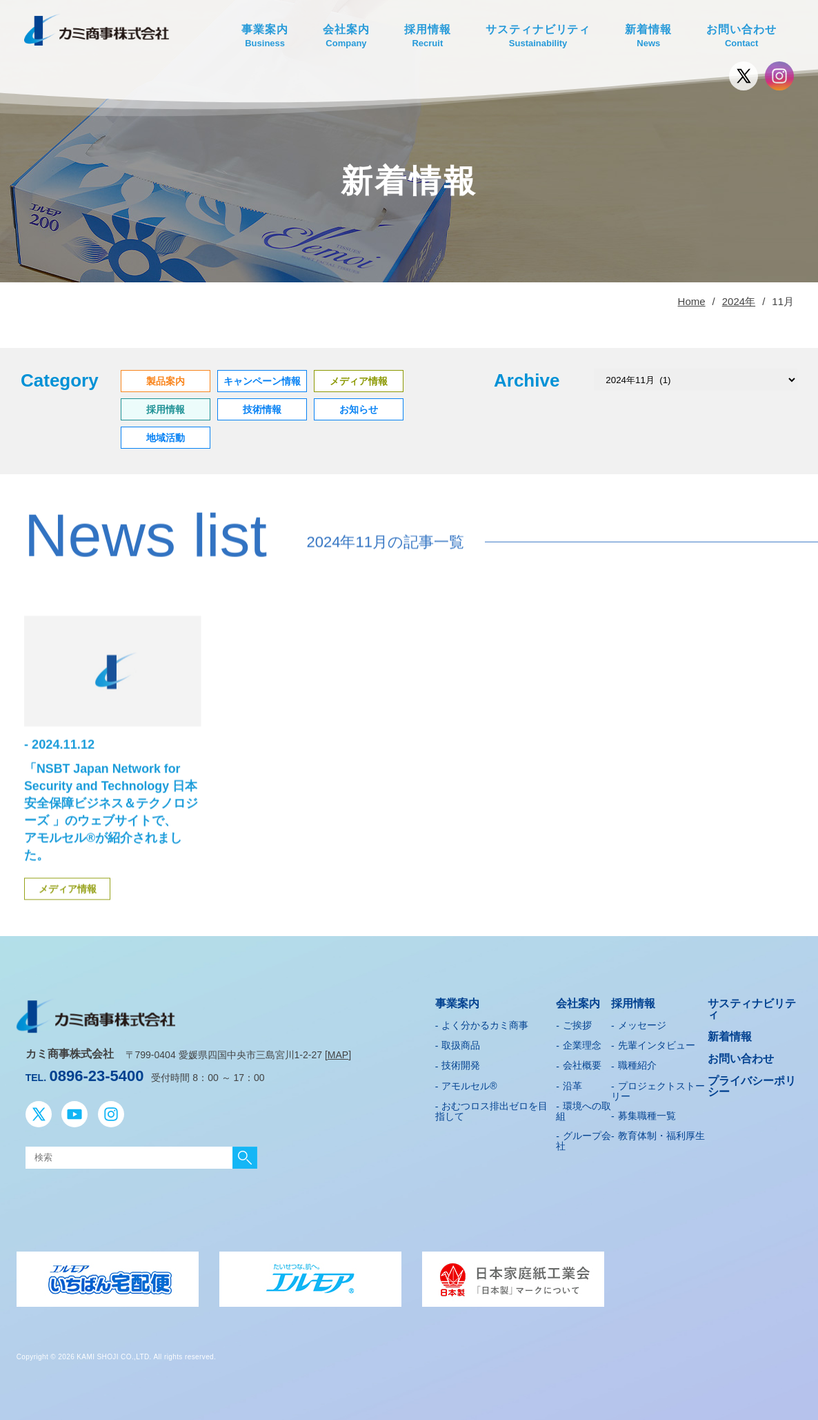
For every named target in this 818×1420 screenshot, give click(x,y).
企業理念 (582, 1042)
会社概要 (582, 1062)
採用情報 (427, 36)
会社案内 (346, 36)
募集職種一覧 (647, 1112)
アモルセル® (469, 1083)
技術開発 (460, 1062)
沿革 (572, 1083)
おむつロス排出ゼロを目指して (491, 1108)
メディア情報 (68, 913)
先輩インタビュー (656, 1042)
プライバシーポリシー (752, 1083)
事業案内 (264, 36)
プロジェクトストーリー (658, 1088)
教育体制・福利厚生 (661, 1132)
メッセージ (642, 1022)
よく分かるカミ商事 (484, 1022)
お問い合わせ (741, 36)
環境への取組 (583, 1108)
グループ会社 (583, 1138)
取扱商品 (460, 1042)
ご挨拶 (577, 1022)
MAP (338, 1052)
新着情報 (648, 36)
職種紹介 (637, 1062)
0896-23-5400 (96, 1073)
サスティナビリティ (538, 36)
